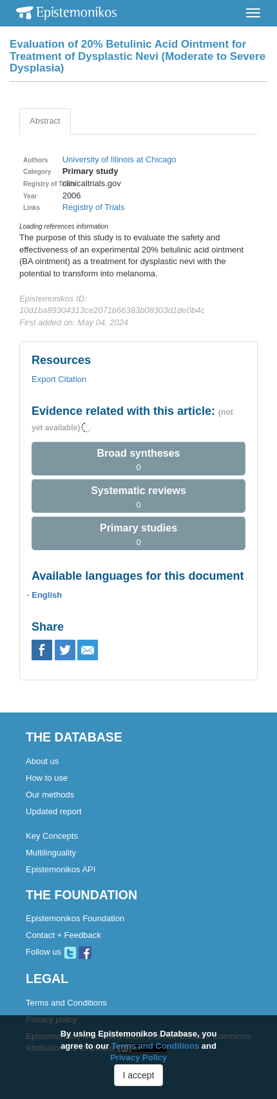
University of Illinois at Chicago (119, 159)
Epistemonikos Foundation (75, 918)
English (47, 595)
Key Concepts (52, 836)
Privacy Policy (138, 1057)
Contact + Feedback (63, 935)
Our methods (50, 794)
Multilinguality (51, 852)
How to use (47, 778)
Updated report (54, 811)
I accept (138, 1075)
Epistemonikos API (60, 869)
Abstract (45, 121)
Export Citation (59, 379)
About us (42, 761)
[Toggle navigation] (253, 13)
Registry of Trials (93, 207)
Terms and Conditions (66, 1003)
